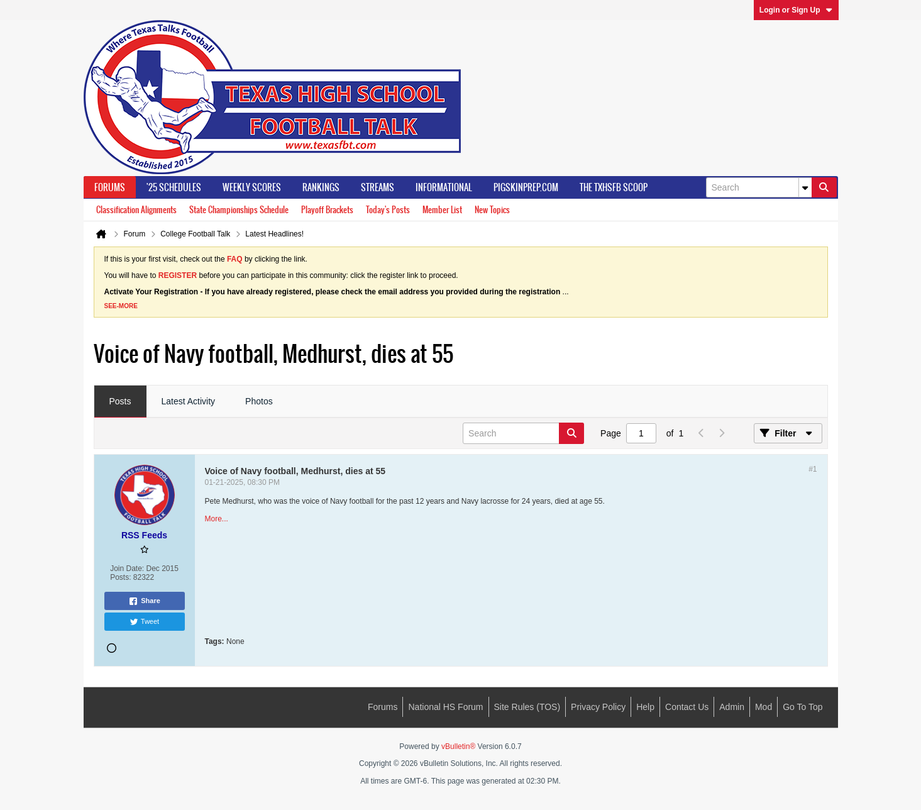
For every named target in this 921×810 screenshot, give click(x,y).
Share (144, 601)
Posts (120, 401)
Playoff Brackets (327, 210)
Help (645, 707)
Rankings (320, 187)
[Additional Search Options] (805, 187)
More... (216, 518)
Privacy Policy (598, 707)
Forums (109, 187)
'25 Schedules (173, 187)
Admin (731, 707)
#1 (812, 469)
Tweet (144, 622)
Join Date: (127, 568)
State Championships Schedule (239, 210)
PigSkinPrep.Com (526, 187)
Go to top (802, 707)
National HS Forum (445, 707)
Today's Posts (388, 210)
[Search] (759, 187)
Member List (442, 210)
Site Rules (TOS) (527, 707)
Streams (377, 187)
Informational (444, 187)
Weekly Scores (252, 187)
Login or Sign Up (796, 10)
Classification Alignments (136, 210)
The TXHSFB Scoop (614, 187)
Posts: (120, 577)
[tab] (120, 402)
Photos (259, 401)
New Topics (492, 210)
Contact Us (687, 707)
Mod (763, 707)
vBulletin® (458, 746)
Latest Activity (189, 401)
